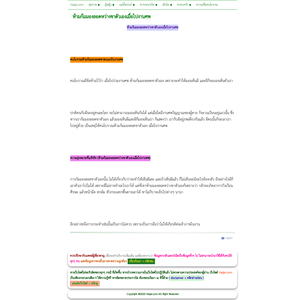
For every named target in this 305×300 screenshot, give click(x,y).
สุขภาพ (94, 5)
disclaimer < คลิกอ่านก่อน (186, 278)
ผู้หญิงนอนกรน (19, 248)
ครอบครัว (184, 5)
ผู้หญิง (109, 5)
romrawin (119, 248)
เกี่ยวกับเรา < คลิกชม (141, 261)
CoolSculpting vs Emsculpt (71, 248)
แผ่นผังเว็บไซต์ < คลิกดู (85, 283)
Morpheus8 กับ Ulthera (59, 248)
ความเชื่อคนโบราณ (207, 5)
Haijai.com (77, 5)
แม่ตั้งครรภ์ (127, 5)
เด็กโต (167, 5)
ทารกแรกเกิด (148, 5)
